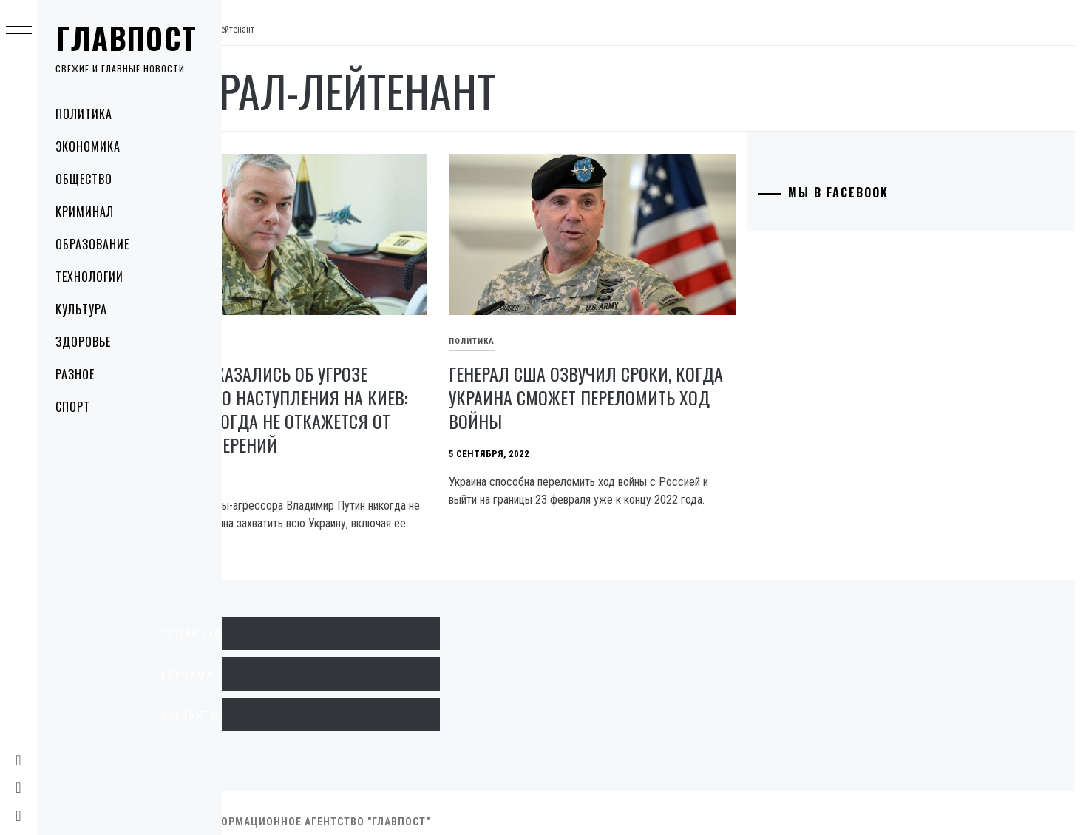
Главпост (126, 38)
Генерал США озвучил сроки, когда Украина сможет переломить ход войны (623, 380)
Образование (92, 244)
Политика (83, 114)
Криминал (84, 211)
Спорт (72, 407)
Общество (83, 179)
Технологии (89, 276)
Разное (75, 374)
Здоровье (83, 342)
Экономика (88, 146)
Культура (81, 309)
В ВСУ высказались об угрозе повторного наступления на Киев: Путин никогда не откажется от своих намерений (357, 392)
